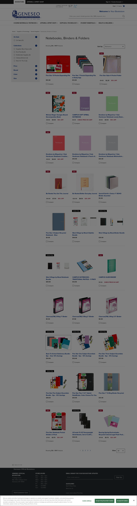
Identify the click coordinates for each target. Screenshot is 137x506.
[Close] (134, 500)
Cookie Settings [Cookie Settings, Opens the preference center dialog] (86, 501)
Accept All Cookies (122, 501)
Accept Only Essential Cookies (104, 501)
